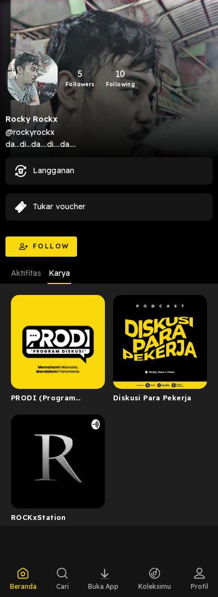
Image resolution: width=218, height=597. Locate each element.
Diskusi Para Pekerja (152, 397)
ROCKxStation (38, 517)
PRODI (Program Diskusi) (43, 399)
